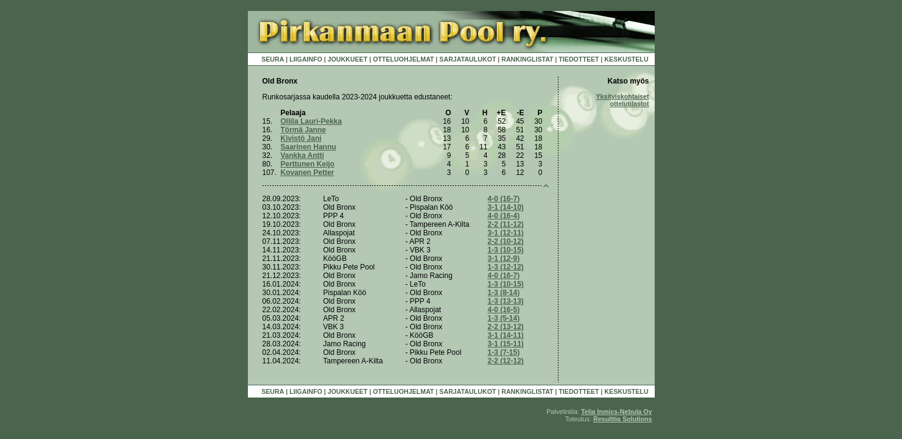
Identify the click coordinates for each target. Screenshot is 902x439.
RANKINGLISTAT (527, 59)
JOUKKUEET (348, 59)
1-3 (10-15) (506, 250)
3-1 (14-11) (506, 335)
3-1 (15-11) (506, 344)
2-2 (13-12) (506, 327)
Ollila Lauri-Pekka (311, 121)
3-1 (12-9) (504, 258)
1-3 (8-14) (504, 292)
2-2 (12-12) (506, 361)
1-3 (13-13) (506, 301)
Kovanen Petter (307, 172)
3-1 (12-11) (506, 233)
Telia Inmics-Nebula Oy (616, 411)
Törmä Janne (303, 130)
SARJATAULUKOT (467, 59)
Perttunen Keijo (308, 164)
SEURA (272, 59)
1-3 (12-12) (506, 267)
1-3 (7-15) (504, 352)
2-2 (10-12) (506, 241)
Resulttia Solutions (622, 419)
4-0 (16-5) (504, 309)
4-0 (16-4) (504, 216)
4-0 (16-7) (504, 199)
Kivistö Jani (301, 138)
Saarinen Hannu (308, 147)
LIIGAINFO (305, 59)
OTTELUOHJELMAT (403, 59)
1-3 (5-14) (504, 318)
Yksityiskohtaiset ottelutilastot (622, 100)
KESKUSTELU (626, 59)
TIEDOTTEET (578, 59)
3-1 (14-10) (506, 207)
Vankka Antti (303, 155)
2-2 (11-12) (506, 224)
